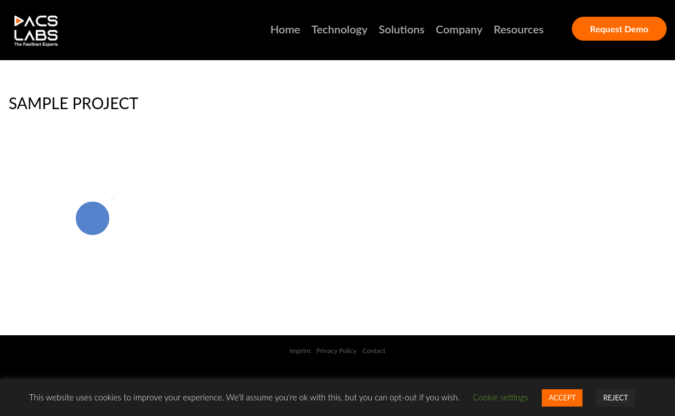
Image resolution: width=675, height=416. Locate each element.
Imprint (299, 350)
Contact (374, 350)
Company (459, 29)
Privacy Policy (337, 350)
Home (285, 29)
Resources (519, 29)
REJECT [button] (615, 397)
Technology (340, 29)
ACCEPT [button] (562, 397)
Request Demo (619, 28)
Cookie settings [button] (500, 397)
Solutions (401, 29)
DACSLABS (56, 31)
